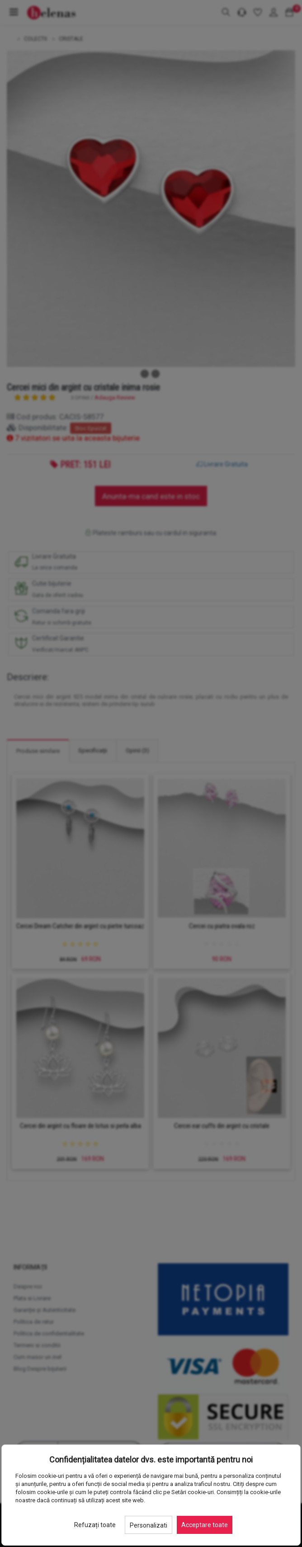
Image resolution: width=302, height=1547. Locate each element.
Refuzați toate (95, 1524)
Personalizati (148, 1525)
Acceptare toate (204, 1524)
